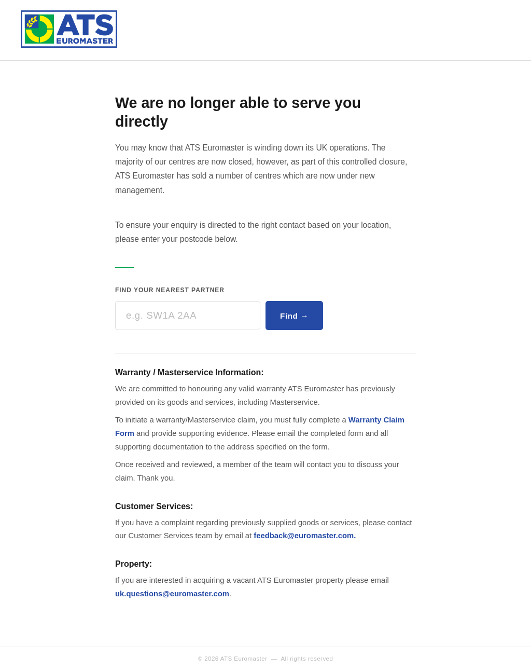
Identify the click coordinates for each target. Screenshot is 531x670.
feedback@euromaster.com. (305, 535)
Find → (294, 315)
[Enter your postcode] (187, 315)
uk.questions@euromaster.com (172, 594)
